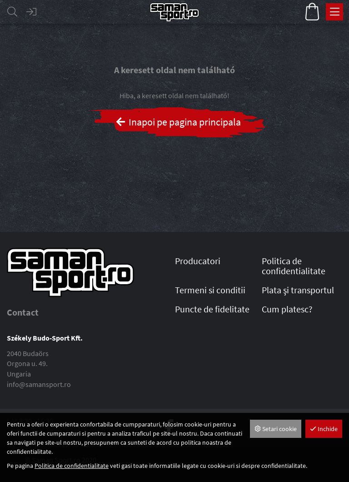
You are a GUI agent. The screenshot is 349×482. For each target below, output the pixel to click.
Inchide (324, 429)
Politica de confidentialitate (72, 466)
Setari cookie (275, 429)
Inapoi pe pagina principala (178, 121)
